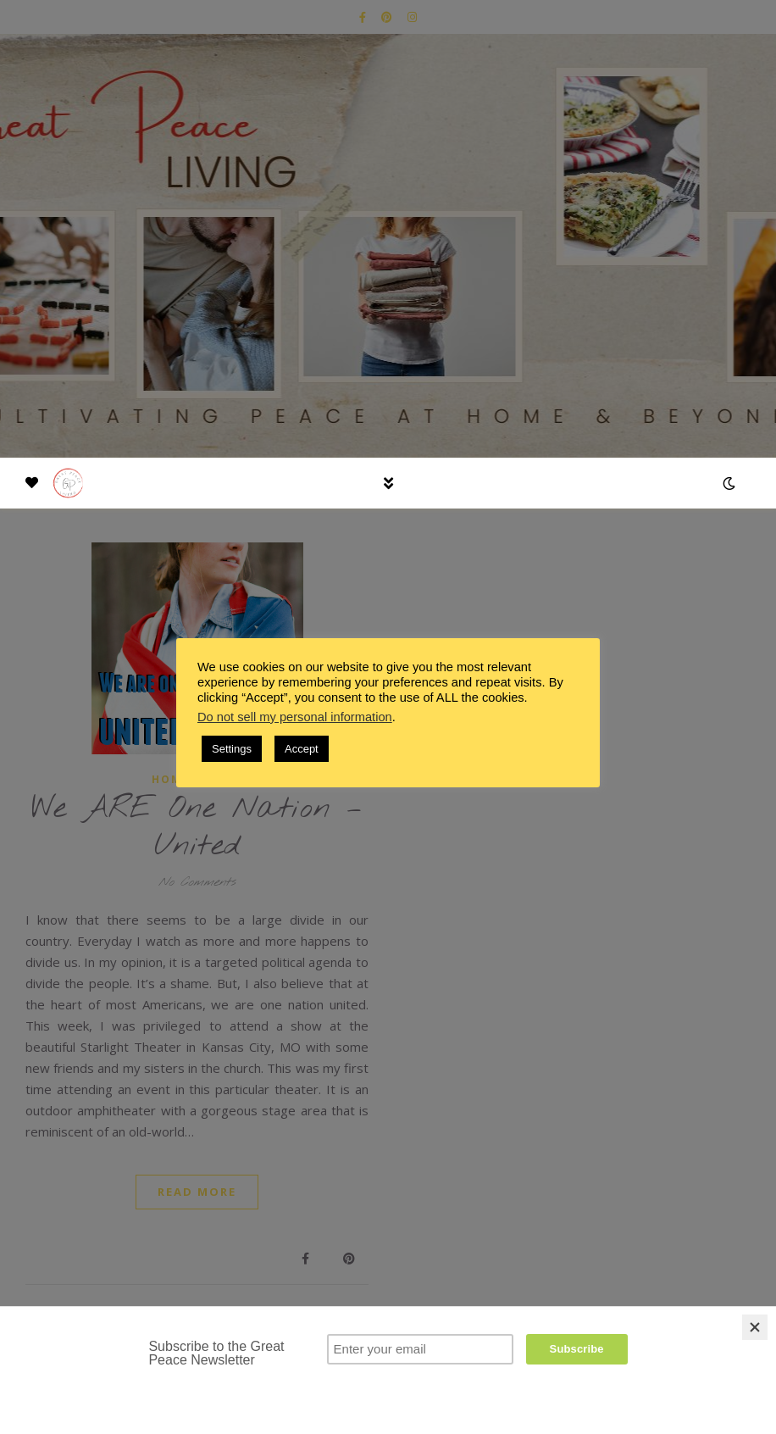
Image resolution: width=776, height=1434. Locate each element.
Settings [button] (232, 748)
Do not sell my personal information (294, 717)
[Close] (755, 1327)
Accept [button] (302, 748)
